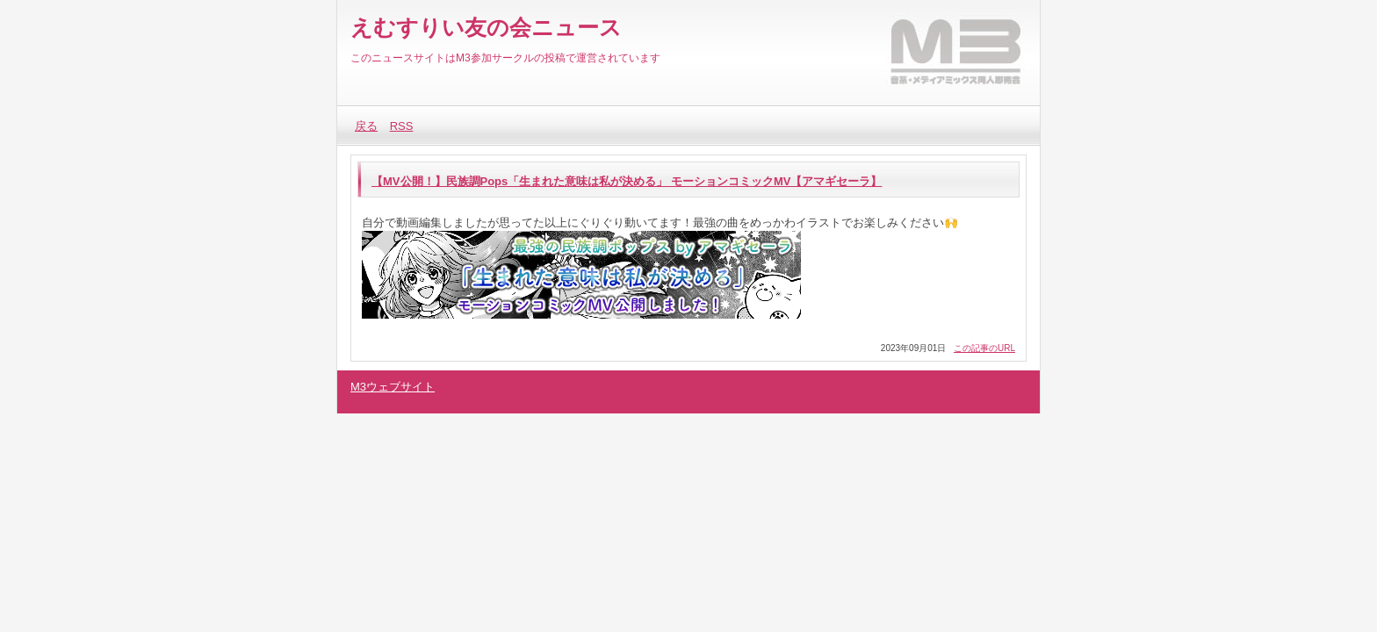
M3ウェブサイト (392, 386)
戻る (366, 126)
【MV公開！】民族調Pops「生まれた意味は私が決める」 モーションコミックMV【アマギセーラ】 (626, 181)
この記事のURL (984, 348)
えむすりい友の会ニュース (486, 27)
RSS (402, 126)
